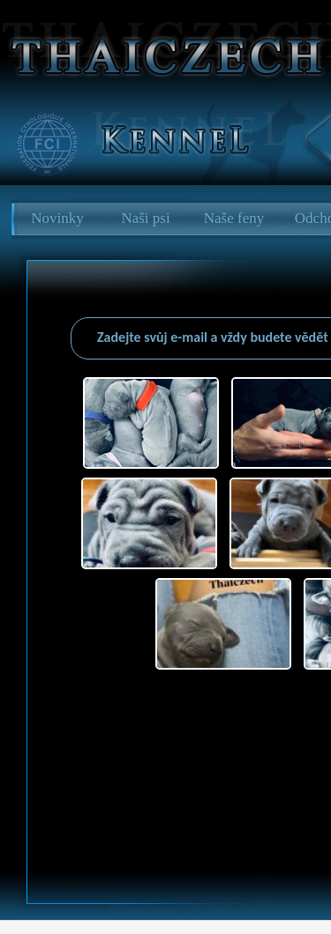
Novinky (57, 218)
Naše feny (234, 218)
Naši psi (145, 218)
